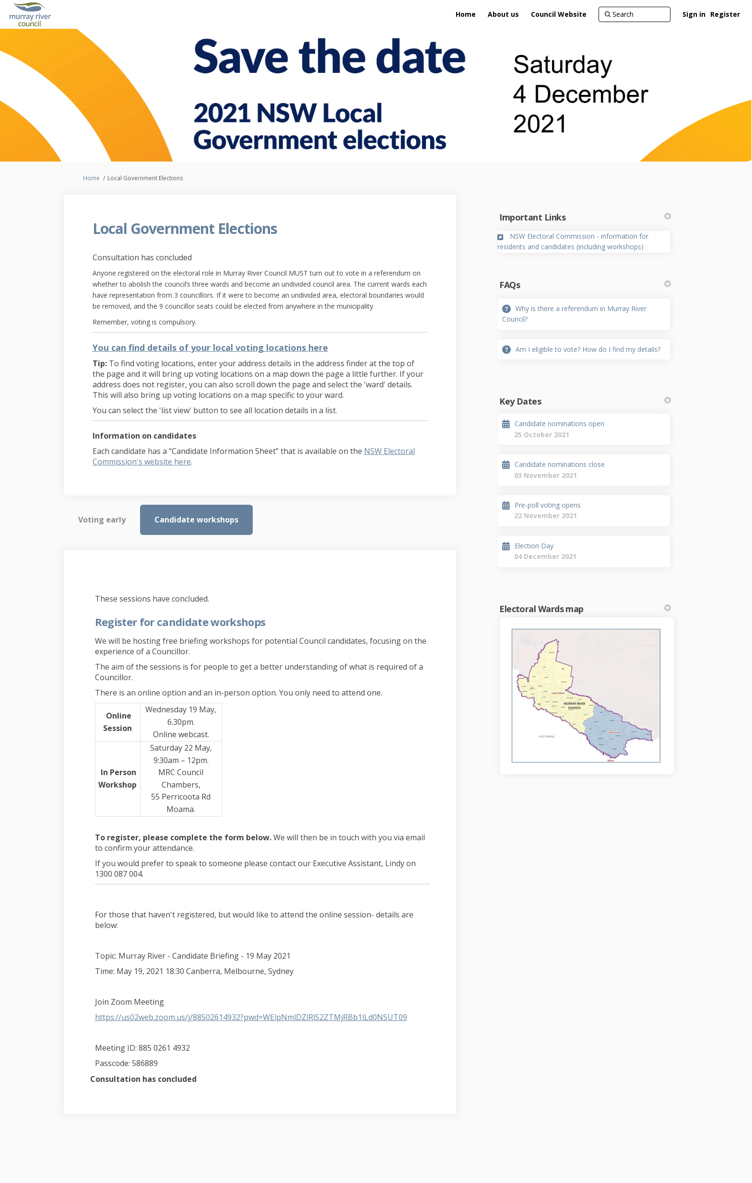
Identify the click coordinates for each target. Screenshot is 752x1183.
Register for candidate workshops (180, 622)
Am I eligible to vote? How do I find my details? (588, 349)
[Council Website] (559, 14)
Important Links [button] (585, 217)
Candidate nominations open (559, 423)
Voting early (102, 519)
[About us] (503, 14)
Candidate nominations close (560, 464)
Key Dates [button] (585, 401)
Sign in (693, 14)
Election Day (534, 545)
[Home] (465, 14)
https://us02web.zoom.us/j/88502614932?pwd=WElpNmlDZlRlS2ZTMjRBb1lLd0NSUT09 (251, 1017)
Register (725, 14)
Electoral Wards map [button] (585, 609)
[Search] (634, 14)
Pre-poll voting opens (548, 505)
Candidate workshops (196, 519)
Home (91, 178)
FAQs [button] (585, 284)
